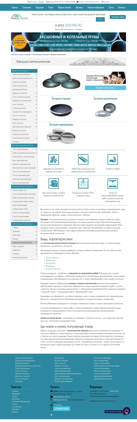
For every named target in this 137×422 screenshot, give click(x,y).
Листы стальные (21, 371)
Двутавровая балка (20, 89)
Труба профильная (20, 86)
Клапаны (16, 254)
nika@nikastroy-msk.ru (92, 2)
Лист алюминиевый (101, 361)
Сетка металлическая (21, 138)
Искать (100, 19)
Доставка (79, 7)
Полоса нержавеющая (21, 172)
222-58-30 (68, 25)
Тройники (16, 231)
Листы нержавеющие (63, 368)
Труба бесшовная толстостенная (28, 366)
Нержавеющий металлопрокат (23, 145)
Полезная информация (96, 7)
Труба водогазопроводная (23, 78)
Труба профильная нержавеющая (68, 374)
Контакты (121, 7)
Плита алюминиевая (101, 368)
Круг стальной (18, 123)
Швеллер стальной (20, 93)
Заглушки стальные (61, 98)
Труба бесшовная (19, 82)
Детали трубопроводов (103, 379)
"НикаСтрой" (114, 391)
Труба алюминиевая (101, 363)
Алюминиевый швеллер (21, 220)
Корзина (105, 2)
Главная (15, 7)
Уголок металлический (21, 97)
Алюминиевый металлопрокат (22, 186)
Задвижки (16, 250)
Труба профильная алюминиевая (106, 366)
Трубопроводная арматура (40, 54)
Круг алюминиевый (20, 205)
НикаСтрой (14, 54)
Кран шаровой (18, 246)
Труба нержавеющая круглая (24, 153)
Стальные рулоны (19, 108)
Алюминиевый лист (20, 190)
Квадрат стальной (19, 119)
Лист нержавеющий (20, 149)
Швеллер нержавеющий (22, 179)
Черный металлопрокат (20, 71)
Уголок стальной (21, 379)
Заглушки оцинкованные (105, 98)
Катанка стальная (19, 131)
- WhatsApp (56, 405)
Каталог (15, 412)
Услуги (50, 7)
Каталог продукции (25, 54)
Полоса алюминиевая (21, 213)
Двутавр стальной (22, 374)
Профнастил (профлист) (22, 112)
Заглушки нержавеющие (61, 124)
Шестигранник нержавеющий (24, 168)
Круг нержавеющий (20, 160)
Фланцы (15, 239)
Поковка (16, 142)
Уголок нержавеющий (21, 175)
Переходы (16, 235)
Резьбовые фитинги (20, 258)
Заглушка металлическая (22, 243)
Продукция (40, 7)
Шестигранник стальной (22, 127)
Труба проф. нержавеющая (23, 157)
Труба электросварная (21, 75)
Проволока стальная (20, 134)
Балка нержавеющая (21, 183)
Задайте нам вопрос (105, 88)
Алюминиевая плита (20, 209)
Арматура (19, 381)
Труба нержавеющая (63, 371)
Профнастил (59, 358)
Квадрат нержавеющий (22, 164)
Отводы (15, 228)
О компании (26, 7)
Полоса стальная (19, 116)
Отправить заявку (118, 17)
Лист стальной (18, 104)
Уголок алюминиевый (21, 216)
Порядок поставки (64, 7)
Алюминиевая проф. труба (23, 201)
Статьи (111, 7)
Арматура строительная (22, 101)
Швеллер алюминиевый (103, 376)
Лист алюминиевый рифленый (24, 194)
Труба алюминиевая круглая (23, 198)
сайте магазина (47, 342)
